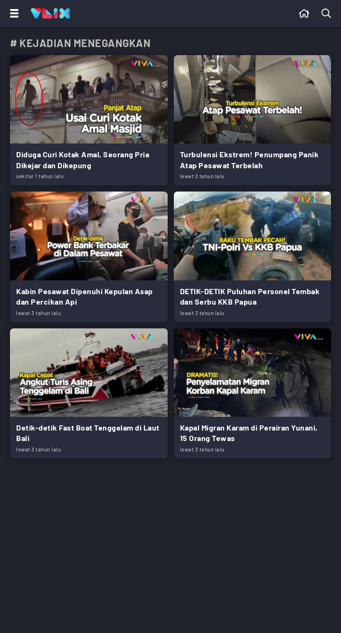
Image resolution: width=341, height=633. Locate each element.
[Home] (50, 13)
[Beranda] (304, 13)
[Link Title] (89, 120)
